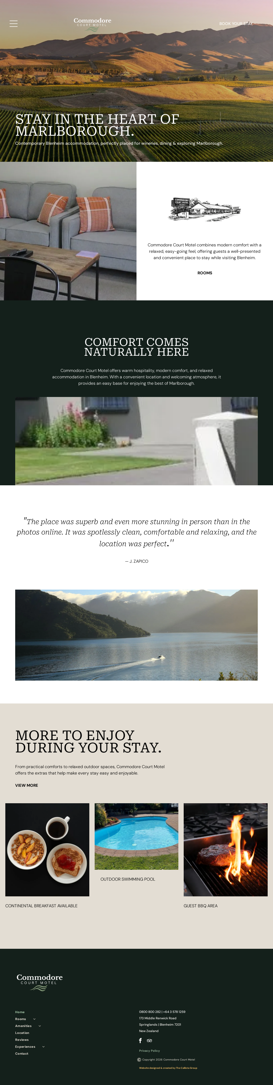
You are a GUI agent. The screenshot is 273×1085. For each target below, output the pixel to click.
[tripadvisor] (149, 1041)
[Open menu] (14, 24)
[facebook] (140, 1041)
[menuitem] (71, 1012)
